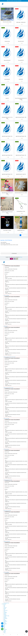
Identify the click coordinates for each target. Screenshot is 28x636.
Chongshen (5, 612)
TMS (4, 606)
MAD (4, 619)
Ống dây (5, 620)
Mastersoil (5, 617)
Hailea (4, 622)
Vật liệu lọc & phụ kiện (7, 541)
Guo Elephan (5, 618)
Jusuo (4, 611)
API (4, 627)
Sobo (4, 628)
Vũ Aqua (5, 616)
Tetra (4, 609)
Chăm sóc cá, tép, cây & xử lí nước (8, 387)
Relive (4, 632)
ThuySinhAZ (5, 621)
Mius (4, 625)
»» (26, 235)
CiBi (4, 605)
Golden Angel (5, 610)
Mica (4, 626)
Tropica (5, 630)
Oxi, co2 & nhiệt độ (6, 572)
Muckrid (5, 608)
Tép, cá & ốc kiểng (6, 295)
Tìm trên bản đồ (14, 253)
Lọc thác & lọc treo (6, 449)
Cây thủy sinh (5, 326)
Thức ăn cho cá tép (6, 418)
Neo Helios (5, 629)
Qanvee (5, 631)
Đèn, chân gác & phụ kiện (7, 510)
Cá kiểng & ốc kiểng (6, 615)
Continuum (5, 607)
